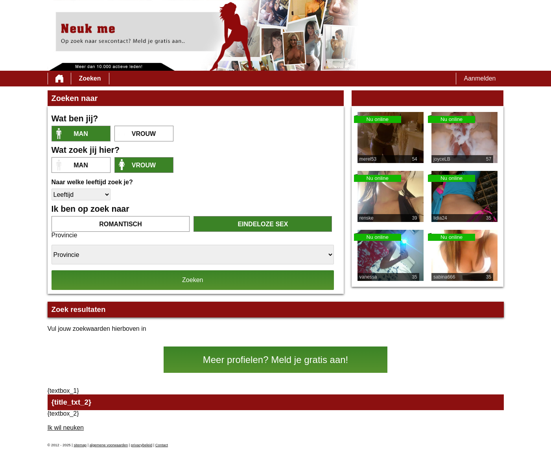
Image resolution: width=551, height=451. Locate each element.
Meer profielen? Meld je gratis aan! (275, 359)
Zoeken (90, 78)
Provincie (64, 235)
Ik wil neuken (66, 427)
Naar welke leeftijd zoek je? (92, 182)
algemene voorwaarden (109, 445)
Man (81, 133)
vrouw (144, 133)
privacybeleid (141, 445)
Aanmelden (480, 78)
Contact (161, 445)
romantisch (120, 224)
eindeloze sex (263, 224)
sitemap (80, 445)
